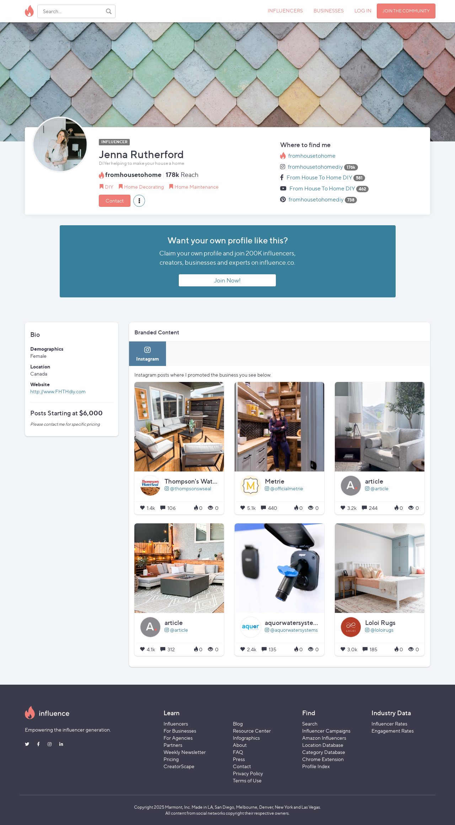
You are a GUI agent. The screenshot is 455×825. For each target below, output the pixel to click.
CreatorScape (179, 766)
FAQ (238, 752)
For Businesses (180, 731)
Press (239, 759)
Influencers (176, 724)
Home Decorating (144, 187)
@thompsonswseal (188, 488)
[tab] (147, 353)
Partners (173, 745)
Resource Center (252, 731)
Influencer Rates (389, 724)
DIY (109, 187)
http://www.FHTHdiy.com (58, 391)
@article (377, 488)
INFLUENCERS (285, 10)
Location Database (322, 745)
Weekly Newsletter (185, 752)
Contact (115, 201)
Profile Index (316, 766)
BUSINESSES (329, 10)
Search (309, 724)
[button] (139, 201)
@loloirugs (379, 630)
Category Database (323, 752)
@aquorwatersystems (291, 630)
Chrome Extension (323, 759)
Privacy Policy (248, 773)
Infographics (246, 738)
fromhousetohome (312, 155)
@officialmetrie (284, 488)
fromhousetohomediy (315, 166)
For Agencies (178, 738)
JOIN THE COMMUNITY (406, 11)
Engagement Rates (392, 731)
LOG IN (362, 10)
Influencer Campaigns (326, 731)
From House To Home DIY (319, 177)
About (240, 745)
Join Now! (227, 280)
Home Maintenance (197, 187)
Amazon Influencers (324, 738)
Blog (238, 724)
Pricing (171, 759)
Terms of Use (247, 780)
